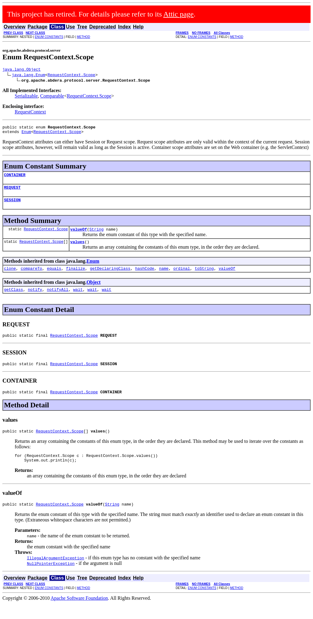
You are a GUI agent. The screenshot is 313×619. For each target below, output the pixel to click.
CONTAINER (14, 178)
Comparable (52, 96)
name (163, 276)
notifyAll (57, 298)
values (77, 249)
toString (204, 276)
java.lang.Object (21, 70)
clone (10, 276)
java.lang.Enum (28, 75)
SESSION (12, 205)
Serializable (26, 96)
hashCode (144, 276)
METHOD (83, 37)
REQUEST (12, 192)
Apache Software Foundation (79, 613)
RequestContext (30, 112)
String (96, 235)
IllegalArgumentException (55, 573)
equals (54, 276)
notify (35, 298)
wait (78, 298)
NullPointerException (51, 579)
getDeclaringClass (110, 276)
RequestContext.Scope (71, 75)
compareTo (31, 276)
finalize (75, 276)
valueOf (78, 235)
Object (94, 290)
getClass (13, 298)
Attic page (178, 14)
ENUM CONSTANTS (49, 37)
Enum (26, 134)
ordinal (181, 276)
